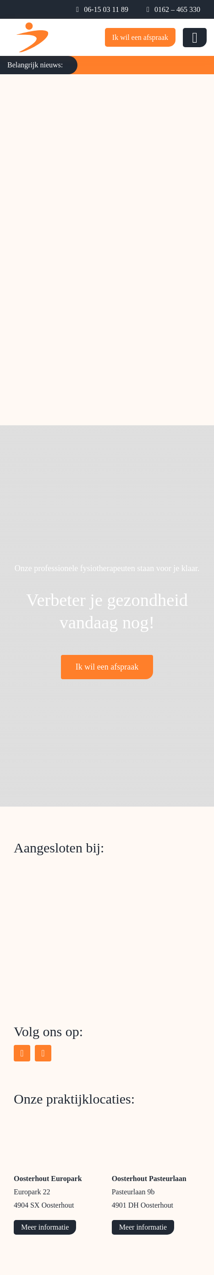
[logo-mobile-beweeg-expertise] (32, 26)
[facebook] (22, 1053)
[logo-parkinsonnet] (50, 956)
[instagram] (43, 1053)
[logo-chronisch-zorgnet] (64, 926)
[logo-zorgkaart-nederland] (55, 865)
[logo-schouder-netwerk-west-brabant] (67, 896)
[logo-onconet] (48, 986)
